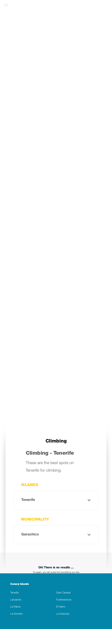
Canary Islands (19, 584)
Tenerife (14, 593)
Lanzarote (15, 600)
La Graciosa (62, 614)
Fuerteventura (63, 600)
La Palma (15, 607)
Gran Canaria (63, 593)
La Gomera (16, 614)
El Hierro (60, 607)
